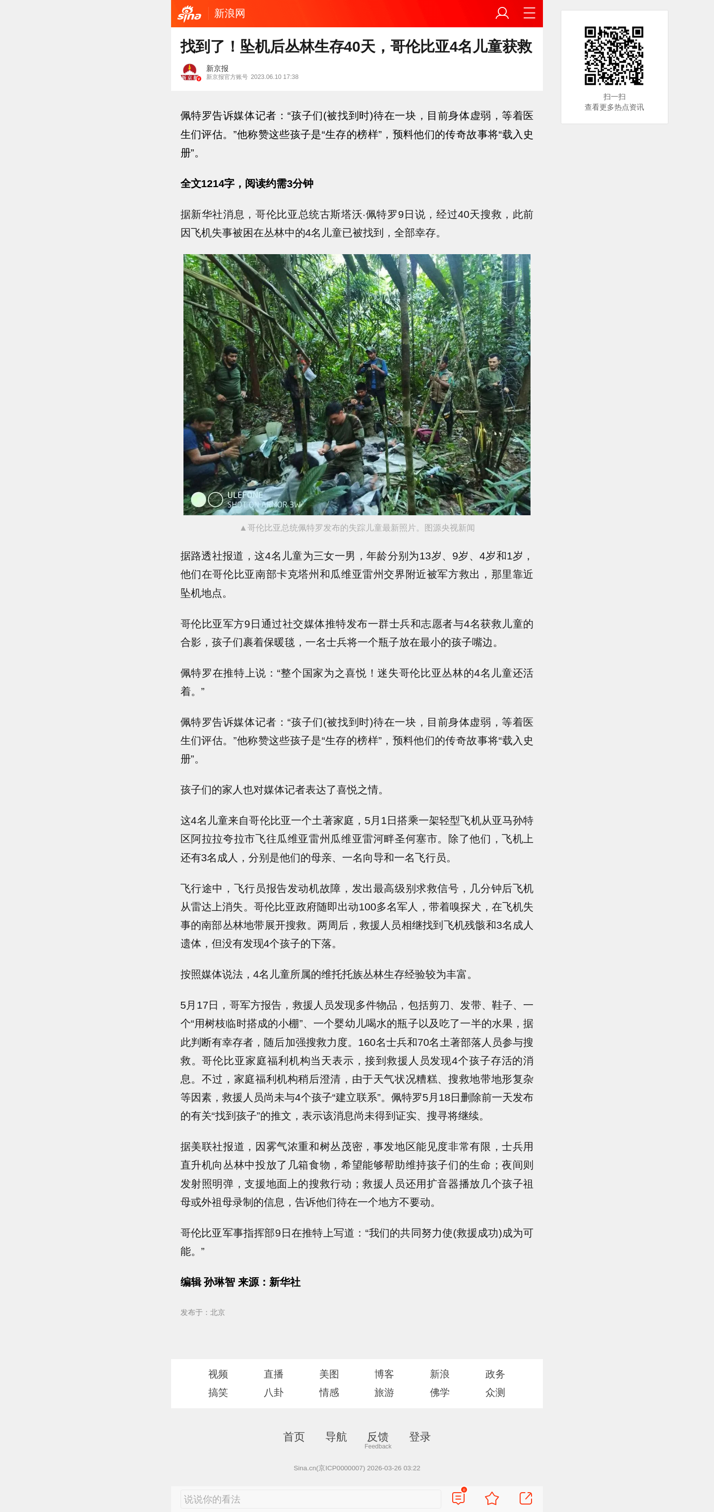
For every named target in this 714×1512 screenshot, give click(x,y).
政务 (495, 1374)
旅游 (384, 1392)
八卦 (274, 1392)
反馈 (378, 1437)
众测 (495, 1392)
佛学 (440, 1392)
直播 (274, 1374)
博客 (384, 1374)
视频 (218, 1374)
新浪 (440, 1374)
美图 (329, 1374)
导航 (336, 1437)
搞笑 (218, 1392)
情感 (329, 1392)
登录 (420, 1437)
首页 (294, 1437)
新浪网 (229, 13)
